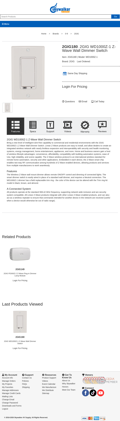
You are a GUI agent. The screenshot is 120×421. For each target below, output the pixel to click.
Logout (5, 409)
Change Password (10, 403)
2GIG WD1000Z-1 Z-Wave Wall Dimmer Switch (20, 342)
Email (83, 101)
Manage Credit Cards (11, 393)
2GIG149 (20, 269)
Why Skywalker (68, 383)
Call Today (98, 101)
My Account (9, 375)
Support (27, 375)
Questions (68, 101)
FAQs (24, 384)
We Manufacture (49, 387)
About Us (66, 380)
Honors (65, 387)
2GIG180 (20, 337)
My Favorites (7, 387)
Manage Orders (9, 381)
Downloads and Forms (11, 406)
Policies (25, 381)
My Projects (7, 384)
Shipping (26, 387)
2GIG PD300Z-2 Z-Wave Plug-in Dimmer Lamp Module (20, 274)
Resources (49, 375)
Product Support (49, 378)
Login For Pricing (74, 86)
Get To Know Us (67, 376)
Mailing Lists (7, 396)
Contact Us (27, 378)
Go (115, 16)
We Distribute (48, 390)
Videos (45, 381)
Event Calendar (49, 384)
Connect (88, 388)
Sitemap (45, 393)
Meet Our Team (68, 390)
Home (43, 34)
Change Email (8, 399)
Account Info (7, 378)
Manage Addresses (10, 390)
